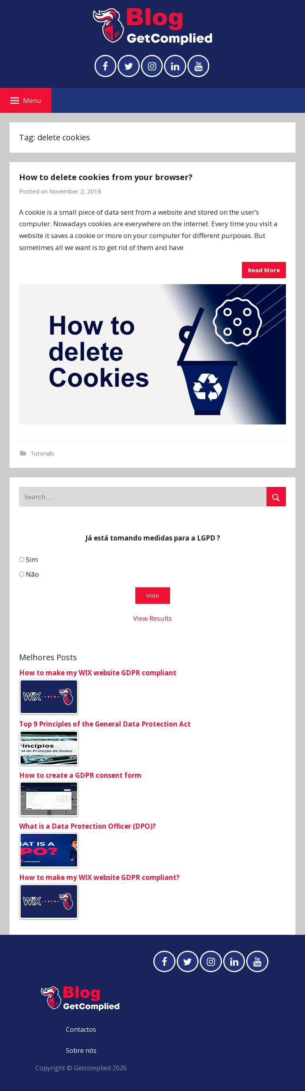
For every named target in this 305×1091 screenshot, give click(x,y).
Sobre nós (81, 1050)
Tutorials (42, 453)
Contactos (81, 1029)
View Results (152, 618)
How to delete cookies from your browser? (106, 177)
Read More (264, 270)
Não (32, 574)
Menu (25, 100)
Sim (32, 559)
